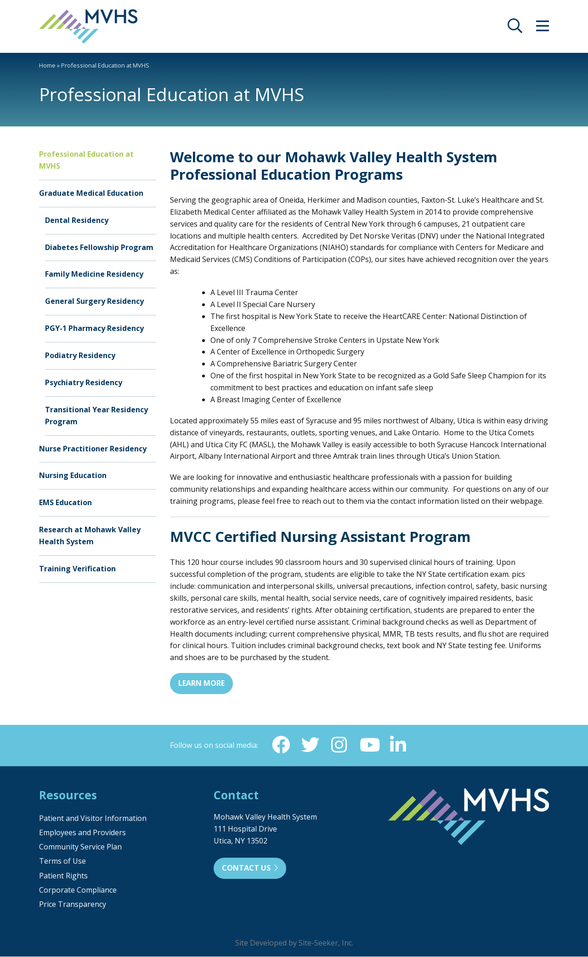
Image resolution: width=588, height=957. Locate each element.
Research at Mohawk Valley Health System (90, 535)
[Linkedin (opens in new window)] (398, 745)
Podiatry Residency (80, 355)
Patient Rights (63, 876)
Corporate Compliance (78, 890)
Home (47, 65)
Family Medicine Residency (94, 274)
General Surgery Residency (94, 301)
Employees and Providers (82, 833)
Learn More (201, 683)
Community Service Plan (80, 847)
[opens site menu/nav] (542, 28)
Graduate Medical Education (91, 193)
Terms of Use (62, 861)
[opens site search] (515, 28)
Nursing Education (73, 475)
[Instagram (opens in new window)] (339, 745)
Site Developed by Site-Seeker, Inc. (294, 943)
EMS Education (65, 502)
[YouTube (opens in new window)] (369, 745)
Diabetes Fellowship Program (99, 247)
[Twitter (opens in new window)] (310, 745)
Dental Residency (76, 220)
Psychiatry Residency (83, 382)
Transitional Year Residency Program (96, 415)
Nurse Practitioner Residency (93, 449)
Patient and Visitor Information (93, 819)
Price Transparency (72, 905)
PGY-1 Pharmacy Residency (94, 328)
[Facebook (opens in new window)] (280, 745)
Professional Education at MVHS (86, 160)
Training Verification (77, 569)
